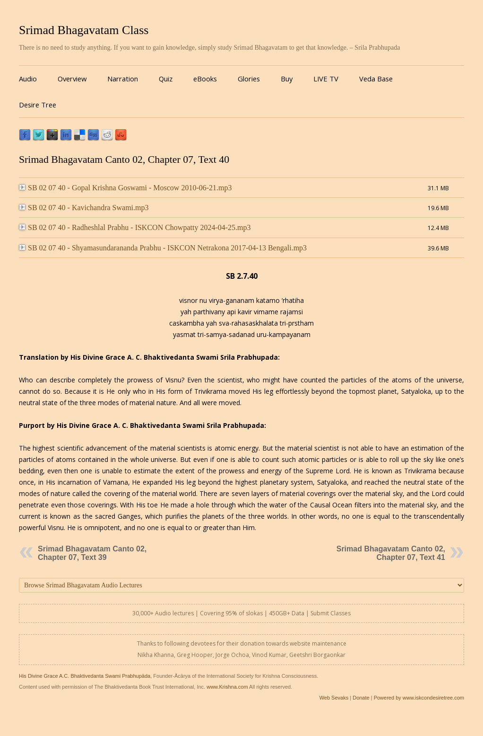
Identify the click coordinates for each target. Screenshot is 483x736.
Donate (361, 698)
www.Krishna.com (227, 687)
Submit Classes (330, 613)
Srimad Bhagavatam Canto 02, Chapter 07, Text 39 (92, 553)
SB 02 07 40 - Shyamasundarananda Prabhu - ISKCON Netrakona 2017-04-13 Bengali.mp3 (163, 248)
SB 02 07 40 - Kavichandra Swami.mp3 (84, 208)
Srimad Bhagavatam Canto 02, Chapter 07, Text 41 (390, 553)
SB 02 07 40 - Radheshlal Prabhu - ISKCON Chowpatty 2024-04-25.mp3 (135, 227)
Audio (28, 78)
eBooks (205, 78)
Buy (287, 78)
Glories (249, 78)
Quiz (165, 78)
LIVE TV (325, 78)
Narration (122, 78)
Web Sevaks (334, 698)
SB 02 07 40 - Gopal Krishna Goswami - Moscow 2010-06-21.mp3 (125, 188)
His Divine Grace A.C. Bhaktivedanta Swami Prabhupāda (84, 676)
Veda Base (376, 78)
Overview (72, 78)
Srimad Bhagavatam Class (83, 30)
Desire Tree (37, 104)
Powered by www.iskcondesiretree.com (419, 698)
